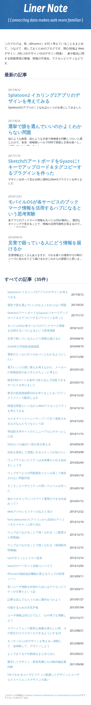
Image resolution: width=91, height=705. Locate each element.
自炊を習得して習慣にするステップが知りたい (36, 452)
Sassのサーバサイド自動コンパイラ (30, 566)
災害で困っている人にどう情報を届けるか (34, 338)
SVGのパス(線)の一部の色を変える (29, 444)
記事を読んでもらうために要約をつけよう (34, 599)
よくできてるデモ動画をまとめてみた (31, 654)
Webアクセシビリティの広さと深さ (30, 511)
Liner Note (46, 8)
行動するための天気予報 (22, 607)
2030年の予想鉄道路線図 (23, 346)
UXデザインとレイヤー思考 (24, 558)
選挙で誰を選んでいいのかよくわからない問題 (36, 305)
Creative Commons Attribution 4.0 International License (51, 695)
